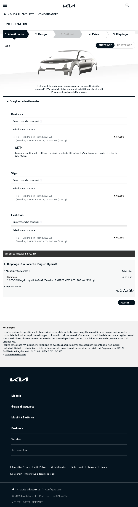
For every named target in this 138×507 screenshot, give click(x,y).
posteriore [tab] (124, 45)
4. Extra (94, 34)
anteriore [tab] (105, 45)
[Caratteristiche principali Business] (69, 121)
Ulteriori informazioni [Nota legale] (15, 354)
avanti (125, 302)
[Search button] (127, 5)
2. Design (41, 34)
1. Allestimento (14, 35)
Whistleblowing (58, 467)
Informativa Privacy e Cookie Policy (28, 467)
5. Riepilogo (120, 34)
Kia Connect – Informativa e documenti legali (32, 473)
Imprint (104, 467)
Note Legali (77, 467)
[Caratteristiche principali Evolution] (69, 221)
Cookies (92, 467)
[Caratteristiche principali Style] (69, 180)
